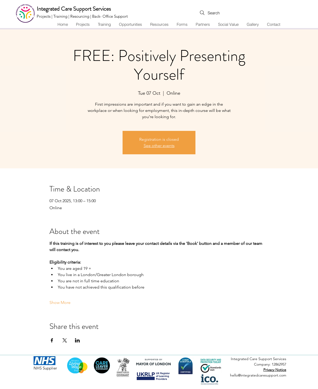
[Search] (199, 12)
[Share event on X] (64, 340)
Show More (60, 302)
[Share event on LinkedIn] (77, 340)
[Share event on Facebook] (51, 340)
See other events (159, 145)
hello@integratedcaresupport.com (258, 375)
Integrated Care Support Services (74, 9)
